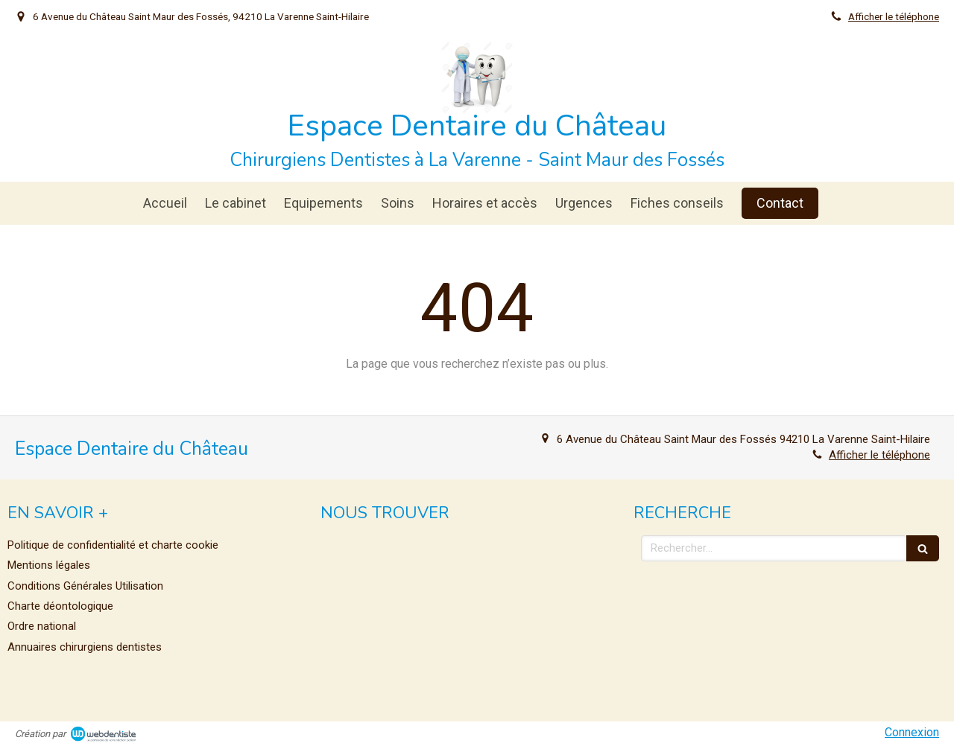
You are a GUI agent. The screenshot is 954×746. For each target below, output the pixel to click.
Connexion (912, 732)
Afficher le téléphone (893, 16)
